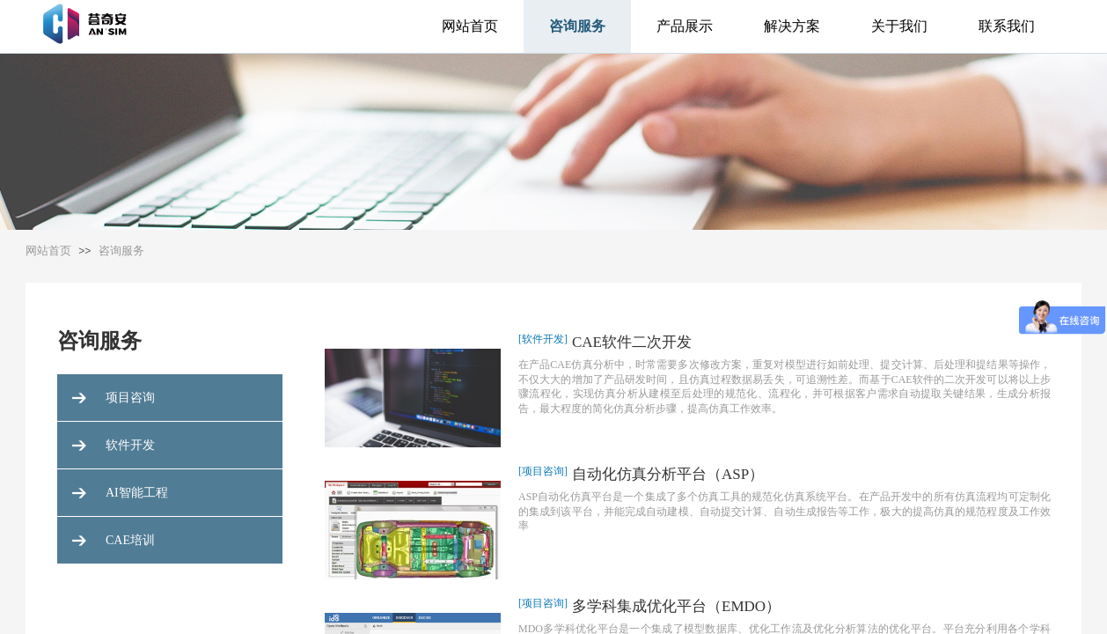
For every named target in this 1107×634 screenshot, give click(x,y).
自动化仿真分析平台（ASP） (668, 474)
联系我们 (1007, 25)
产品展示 (684, 25)
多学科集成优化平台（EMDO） (676, 606)
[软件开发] (543, 339)
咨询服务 (577, 25)
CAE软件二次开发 (632, 342)
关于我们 (899, 25)
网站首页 (470, 25)
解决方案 (792, 25)
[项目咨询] (543, 471)
